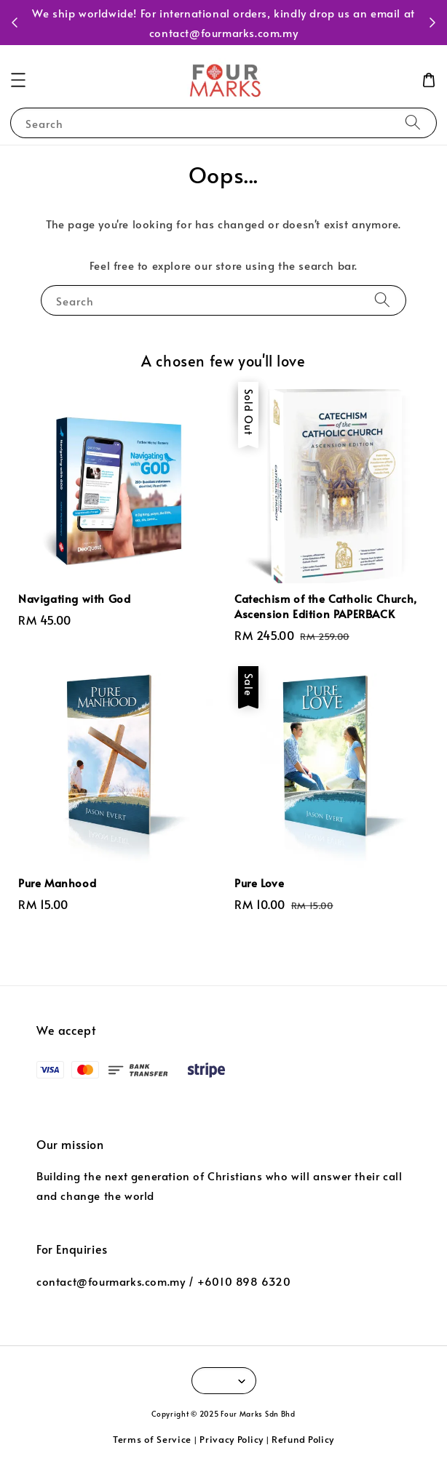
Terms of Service (152, 1439)
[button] (18, 80)
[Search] (412, 122)
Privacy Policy (231, 1439)
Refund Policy (303, 1439)
